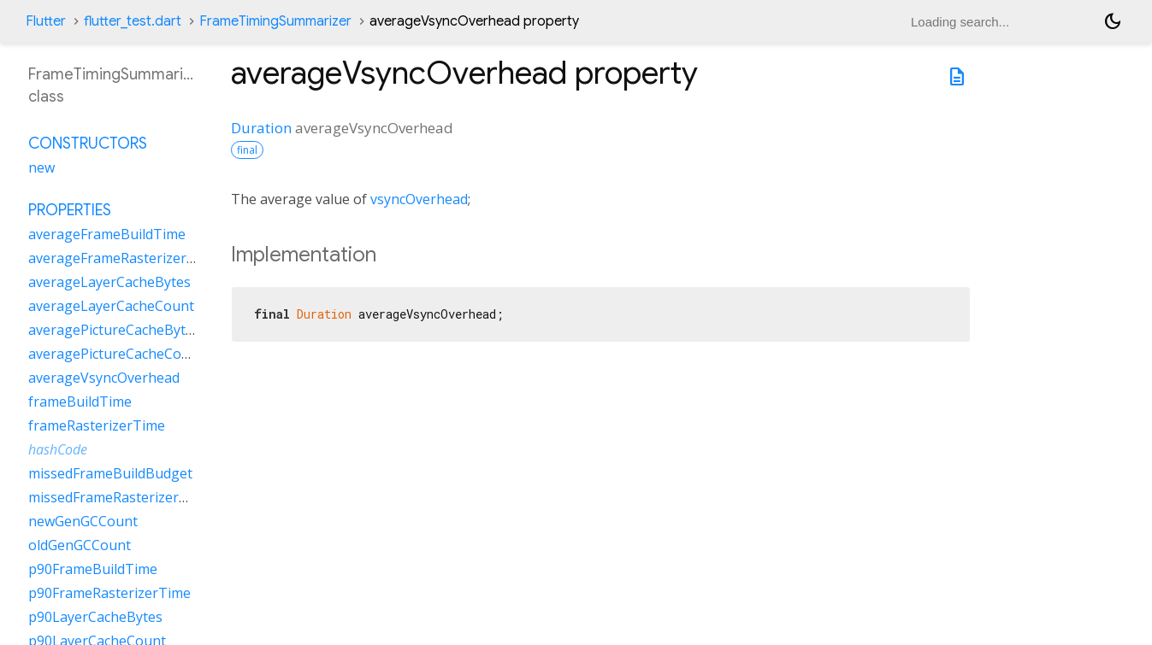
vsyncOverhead (419, 199)
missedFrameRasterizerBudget (127, 497)
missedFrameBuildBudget (110, 473)
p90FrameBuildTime (92, 569)
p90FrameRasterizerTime (109, 592)
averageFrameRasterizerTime (123, 258)
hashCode (57, 449)
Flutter (46, 21)
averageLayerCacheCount (111, 305)
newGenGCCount (83, 521)
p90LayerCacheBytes (95, 616)
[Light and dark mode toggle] (1112, 21)
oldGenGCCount (79, 545)
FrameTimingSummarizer (275, 21)
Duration (261, 128)
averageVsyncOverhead (104, 377)
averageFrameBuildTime (107, 234)
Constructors (87, 143)
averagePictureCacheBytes (114, 329)
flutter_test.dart (132, 21)
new (41, 167)
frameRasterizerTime (96, 425)
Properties (69, 210)
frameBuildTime (80, 401)
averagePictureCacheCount (116, 353)
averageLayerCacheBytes (109, 282)
